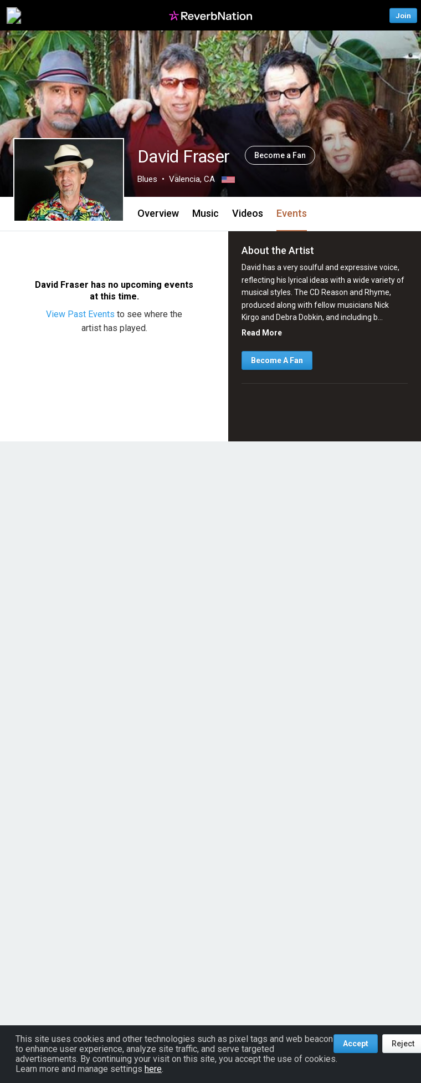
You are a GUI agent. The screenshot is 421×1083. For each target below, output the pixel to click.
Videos (247, 213)
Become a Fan (280, 155)
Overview (158, 213)
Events (291, 213)
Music (205, 213)
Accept (355, 1043)
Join (403, 15)
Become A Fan (277, 360)
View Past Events (81, 314)
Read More (262, 332)
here (153, 1069)
